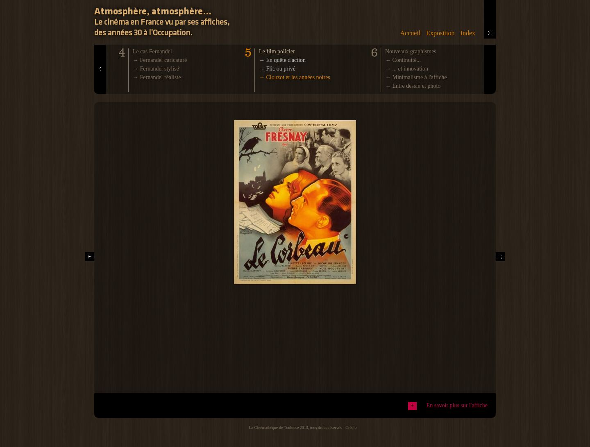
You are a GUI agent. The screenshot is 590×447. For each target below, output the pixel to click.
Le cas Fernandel (152, 51)
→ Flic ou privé (277, 69)
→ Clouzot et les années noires (294, 77)
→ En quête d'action (282, 60)
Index (468, 33)
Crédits (351, 427)
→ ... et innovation (406, 69)
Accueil (410, 33)
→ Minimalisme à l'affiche (416, 77)
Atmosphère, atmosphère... (152, 12)
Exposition (440, 33)
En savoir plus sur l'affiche (457, 405)
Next (500, 255)
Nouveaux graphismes (410, 51)
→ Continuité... (403, 60)
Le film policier (277, 51)
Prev (100, 91)
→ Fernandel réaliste (157, 77)
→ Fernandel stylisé (156, 69)
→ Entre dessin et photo (412, 86)
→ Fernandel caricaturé (160, 60)
